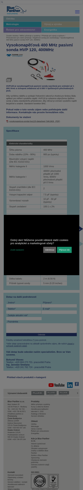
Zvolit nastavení (17, 250)
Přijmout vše (64, 250)
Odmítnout (49, 250)
